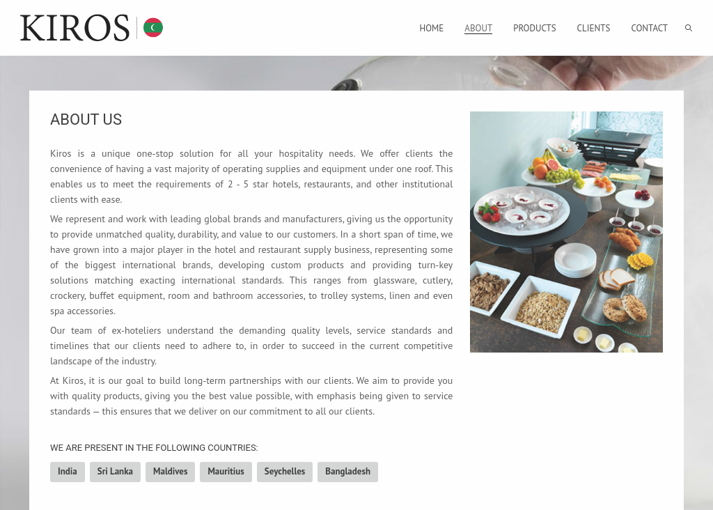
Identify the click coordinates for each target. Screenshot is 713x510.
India (67, 471)
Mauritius (225, 471)
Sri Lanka (115, 471)
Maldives (170, 471)
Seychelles (285, 471)
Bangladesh (347, 471)
